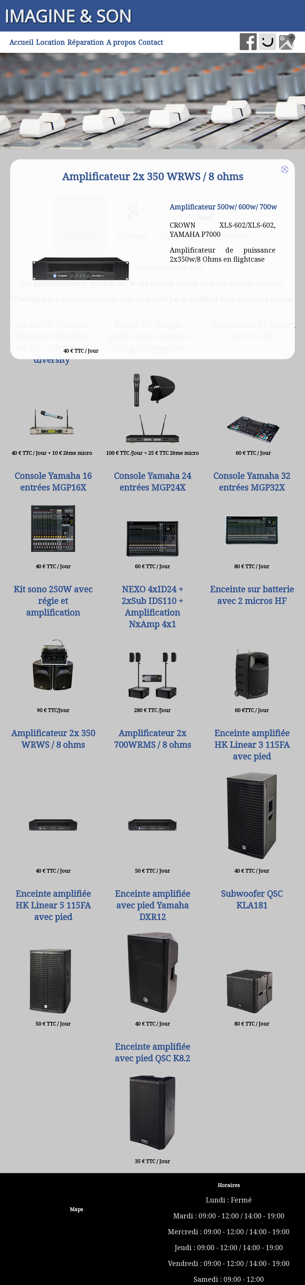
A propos (121, 42)
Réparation (85, 42)
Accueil (21, 42)
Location (50, 42)
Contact (150, 42)
